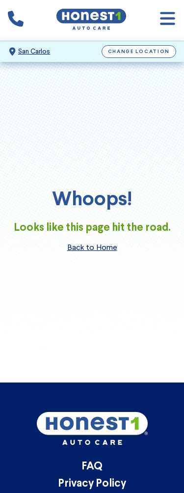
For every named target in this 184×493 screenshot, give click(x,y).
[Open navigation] (167, 20)
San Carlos (34, 51)
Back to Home (92, 247)
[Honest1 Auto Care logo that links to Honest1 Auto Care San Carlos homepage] (91, 20)
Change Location (139, 52)
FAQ (92, 467)
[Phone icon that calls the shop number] (16, 20)
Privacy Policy (92, 484)
